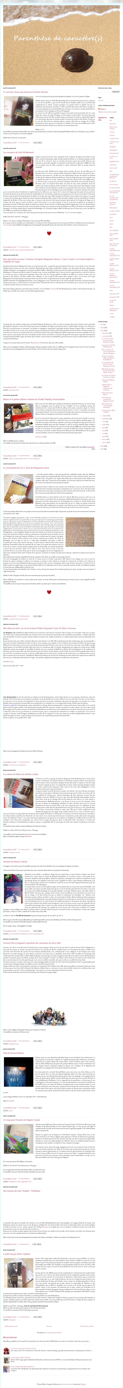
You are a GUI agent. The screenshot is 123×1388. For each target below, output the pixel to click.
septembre (105, 419)
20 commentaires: (24, 456)
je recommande (17, 459)
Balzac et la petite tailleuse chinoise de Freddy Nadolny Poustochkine (34, 399)
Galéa (42, 129)
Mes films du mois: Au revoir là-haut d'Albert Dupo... (108, 370)
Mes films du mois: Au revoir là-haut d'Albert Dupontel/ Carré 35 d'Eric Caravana (39, 628)
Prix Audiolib (114, 230)
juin (103, 428)
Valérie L (103, 109)
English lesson (14, 1044)
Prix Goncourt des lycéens (114, 244)
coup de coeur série (114, 142)
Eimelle (67, 213)
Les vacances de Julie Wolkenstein (18, 152)
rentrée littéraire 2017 (114, 270)
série (111, 291)
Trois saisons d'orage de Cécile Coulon (23, 1349)
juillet (104, 425)
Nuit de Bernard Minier (13, 1053)
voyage (112, 317)
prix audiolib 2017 (114, 234)
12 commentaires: (24, 1041)
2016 (102, 446)
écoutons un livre (114, 157)
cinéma (112, 135)
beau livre (113, 124)
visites (112, 314)
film (111, 171)
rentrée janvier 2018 (114, 259)
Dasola (11, 662)
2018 (102, 328)
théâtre (112, 305)
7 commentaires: (24, 1244)
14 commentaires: (24, 143)
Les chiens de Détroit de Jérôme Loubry (21, 774)
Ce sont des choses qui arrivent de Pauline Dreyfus (25, 92)
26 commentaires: (24, 1179)
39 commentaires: (24, 247)
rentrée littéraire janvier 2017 (113, 275)
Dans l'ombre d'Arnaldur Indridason (22, 1367)
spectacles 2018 (114, 297)
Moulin (37, 343)
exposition (113, 165)
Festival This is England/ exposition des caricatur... (107, 387)
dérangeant (113, 150)
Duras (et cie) (23, 619)
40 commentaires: (24, 1317)
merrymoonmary (66, 1384)
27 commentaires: (24, 762)
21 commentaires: (24, 616)
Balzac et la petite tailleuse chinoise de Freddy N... (108, 358)
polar (18, 852)
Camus (112, 132)
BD (10, 459)
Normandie (113, 208)
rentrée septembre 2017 (26, 250)
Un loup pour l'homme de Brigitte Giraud (21, 1120)
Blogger (83, 1384)
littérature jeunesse (113, 203)
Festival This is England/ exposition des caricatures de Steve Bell (32, 943)
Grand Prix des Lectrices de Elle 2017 (114, 176)
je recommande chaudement (18, 934)
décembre (105, 333)
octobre (104, 416)
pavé (111, 217)
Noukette (39, 437)
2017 (102, 331)
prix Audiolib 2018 (114, 239)
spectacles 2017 (14, 390)
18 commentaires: (24, 1108)
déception (12, 852)
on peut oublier (115, 211)
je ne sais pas (114, 184)
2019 (102, 325)
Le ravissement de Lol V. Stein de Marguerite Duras (26, 468)
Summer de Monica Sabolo (15, 861)
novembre (105, 336)
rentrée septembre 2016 (115, 249)
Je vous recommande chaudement (114, 197)
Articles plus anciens (87, 1326)
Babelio (29, 836)
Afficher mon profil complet (107, 112)
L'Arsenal (53, 289)
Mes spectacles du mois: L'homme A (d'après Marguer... (108, 351)
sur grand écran (113, 301)
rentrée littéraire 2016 (114, 264)
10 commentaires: (24, 387)
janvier (104, 442)
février (104, 439)
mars (104, 436)
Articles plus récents (11, 1326)
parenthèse (113, 214)
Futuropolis (90, 447)
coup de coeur (13, 250)
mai (103, 431)
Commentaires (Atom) (53, 1333)
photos (112, 221)
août (104, 422)
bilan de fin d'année (113, 128)
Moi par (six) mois (10, 1337)
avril (104, 434)
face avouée (113, 168)
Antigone (46, 1227)
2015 (102, 449)
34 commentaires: (24, 931)
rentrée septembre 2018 (115, 286)
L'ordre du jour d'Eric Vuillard (16, 1254)
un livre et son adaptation (31, 459)
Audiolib (11, 1101)
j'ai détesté (113, 181)
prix (111, 227)
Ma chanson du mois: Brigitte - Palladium (21, 1191)
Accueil (49, 1326)
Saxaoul (5, 225)
